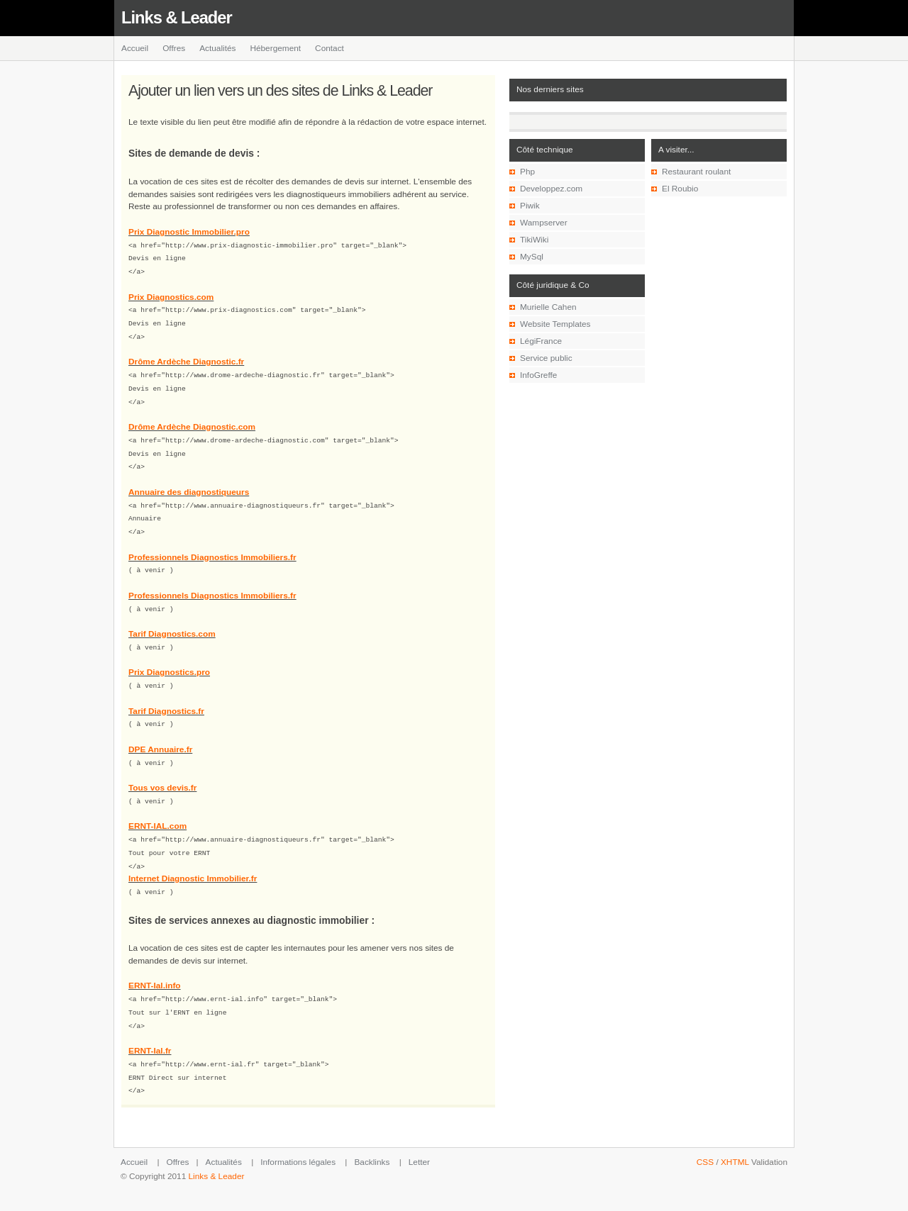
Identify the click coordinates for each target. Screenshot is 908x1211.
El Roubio (680, 189)
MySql (531, 257)
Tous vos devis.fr (162, 773)
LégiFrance (541, 341)
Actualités (217, 48)
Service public (546, 358)
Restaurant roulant (696, 172)
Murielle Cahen (548, 307)
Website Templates (555, 324)
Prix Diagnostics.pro (169, 659)
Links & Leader (176, 18)
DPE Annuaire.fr (160, 735)
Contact (329, 48)
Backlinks (371, 1139)
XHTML (735, 1139)
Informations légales (298, 1139)
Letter (419, 1139)
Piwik (530, 206)
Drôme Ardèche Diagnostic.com (191, 420)
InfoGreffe (538, 375)
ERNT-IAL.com (157, 810)
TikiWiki (534, 240)
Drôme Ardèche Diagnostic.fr (186, 357)
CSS (705, 1139)
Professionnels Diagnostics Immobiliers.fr (212, 547)
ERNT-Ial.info (154, 967)
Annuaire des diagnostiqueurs (188, 484)
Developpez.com (551, 189)
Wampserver (544, 223)
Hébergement (275, 48)
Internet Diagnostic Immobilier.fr (192, 861)
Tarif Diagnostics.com (172, 622)
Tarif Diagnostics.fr (166, 698)
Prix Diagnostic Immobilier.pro (189, 232)
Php (527, 172)
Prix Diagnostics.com (171, 295)
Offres (173, 48)
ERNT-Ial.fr (149, 1030)
